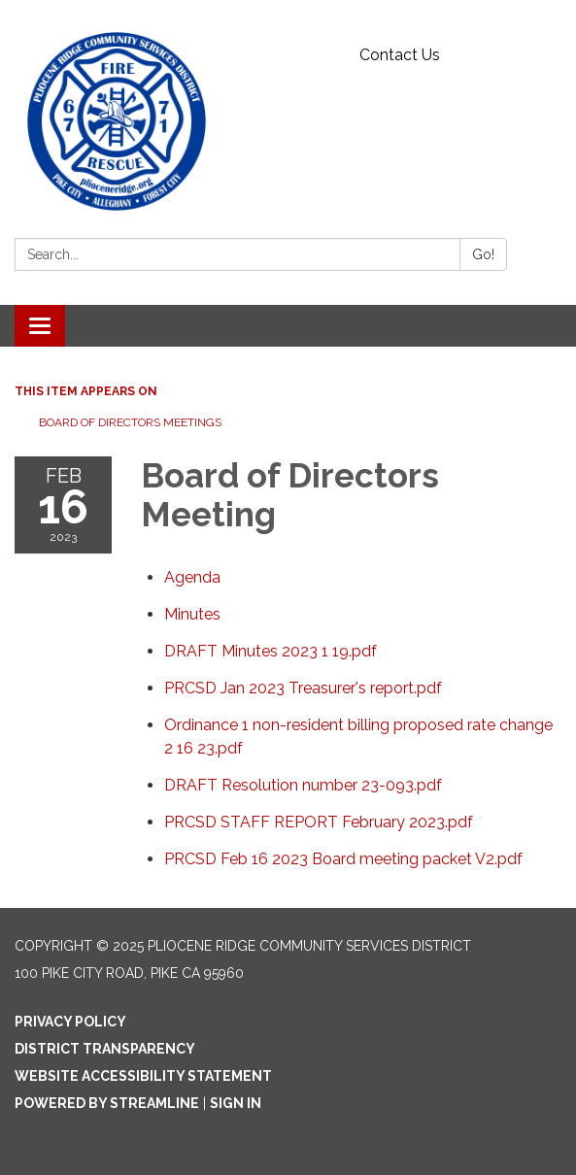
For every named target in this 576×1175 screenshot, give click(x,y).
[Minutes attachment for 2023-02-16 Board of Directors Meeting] (192, 614)
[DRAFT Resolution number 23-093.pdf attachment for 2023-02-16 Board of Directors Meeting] (303, 785)
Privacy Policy (70, 1021)
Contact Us (399, 55)
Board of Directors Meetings (130, 422)
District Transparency (105, 1049)
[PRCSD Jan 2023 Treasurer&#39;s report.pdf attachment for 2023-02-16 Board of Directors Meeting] (303, 688)
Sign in (235, 1103)
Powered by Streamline (107, 1103)
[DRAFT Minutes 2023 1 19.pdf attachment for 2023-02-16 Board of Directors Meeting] (270, 651)
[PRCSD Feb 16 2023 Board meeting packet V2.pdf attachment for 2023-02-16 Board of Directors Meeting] (343, 859)
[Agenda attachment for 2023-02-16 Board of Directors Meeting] (192, 577)
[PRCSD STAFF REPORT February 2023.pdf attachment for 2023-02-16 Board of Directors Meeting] (318, 822)
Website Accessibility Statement (143, 1076)
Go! (483, 254)
